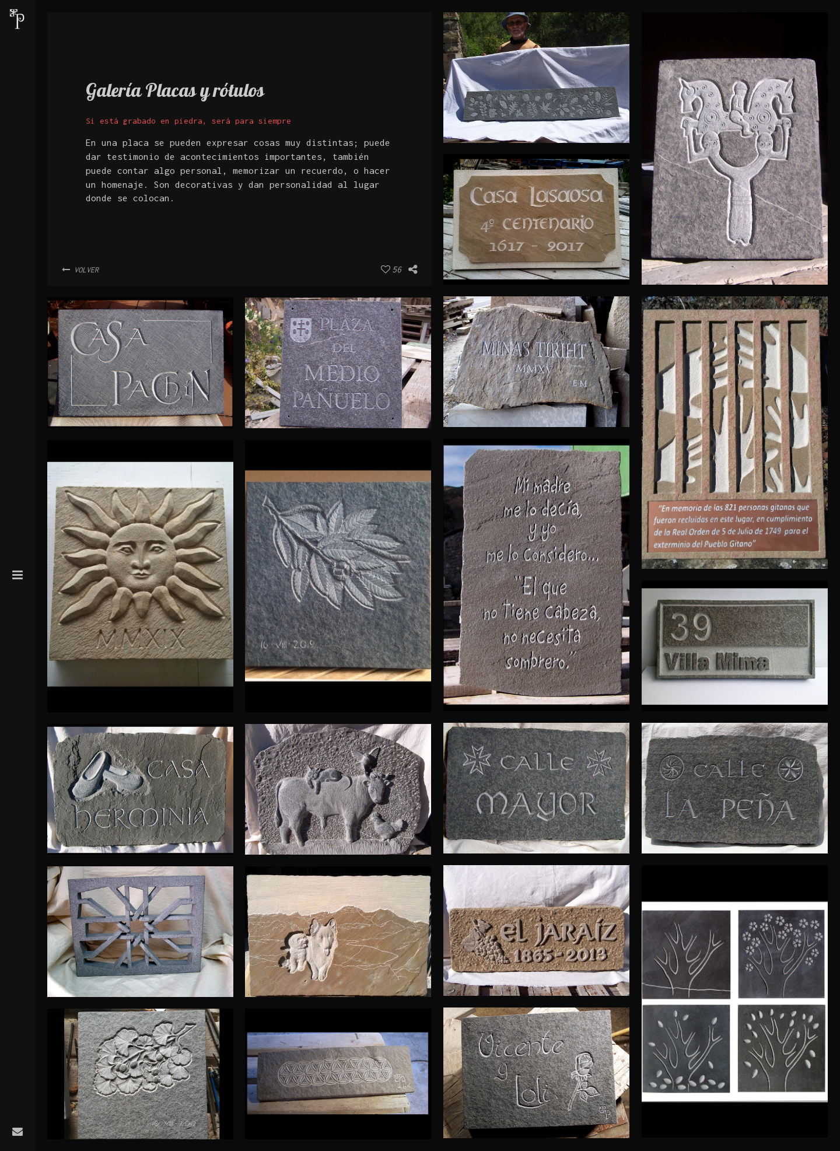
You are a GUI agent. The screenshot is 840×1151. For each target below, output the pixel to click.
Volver (80, 269)
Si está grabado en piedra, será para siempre (188, 120)
